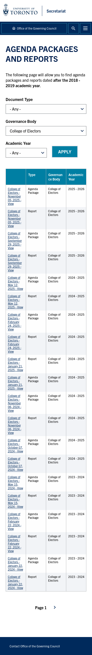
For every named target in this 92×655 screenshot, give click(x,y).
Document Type (19, 99)
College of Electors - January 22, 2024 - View (15, 563)
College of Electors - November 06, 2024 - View (14, 403)
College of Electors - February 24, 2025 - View (14, 321)
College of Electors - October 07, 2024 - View (15, 445)
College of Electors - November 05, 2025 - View (14, 196)
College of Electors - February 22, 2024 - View (14, 521)
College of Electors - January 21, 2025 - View (15, 364)
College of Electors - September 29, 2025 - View (15, 240)
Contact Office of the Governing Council (35, 646)
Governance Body (21, 121)
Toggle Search (73, 28)
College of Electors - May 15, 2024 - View (15, 482)
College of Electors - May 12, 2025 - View (15, 283)
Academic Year (18, 143)
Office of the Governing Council (36, 28)
